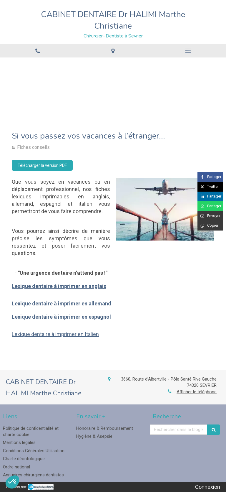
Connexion (207, 487)
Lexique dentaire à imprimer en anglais (59, 286)
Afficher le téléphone (197, 391)
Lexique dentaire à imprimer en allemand (61, 303)
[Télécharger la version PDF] (42, 165)
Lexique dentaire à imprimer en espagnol (61, 317)
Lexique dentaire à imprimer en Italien (55, 334)
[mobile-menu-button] (188, 51)
